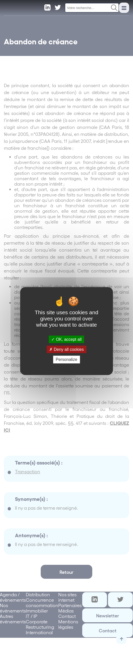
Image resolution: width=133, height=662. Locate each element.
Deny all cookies (66, 349)
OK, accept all (66, 339)
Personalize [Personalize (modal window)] (66, 359)
